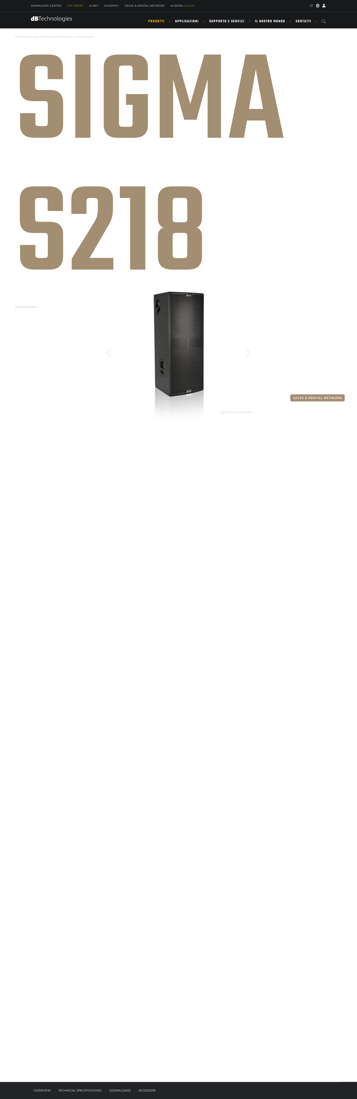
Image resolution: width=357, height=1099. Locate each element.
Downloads (120, 1090)
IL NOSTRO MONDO (270, 21)
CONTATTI (303, 21)
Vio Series (75, 5)
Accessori (147, 1090)
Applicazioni (187, 21)
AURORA (183, 5)
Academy (111, 5)
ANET (94, 5)
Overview (42, 1090)
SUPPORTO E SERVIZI (227, 21)
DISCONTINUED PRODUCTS (53, 36)
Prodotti (156, 21)
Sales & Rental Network (317, 398)
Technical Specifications (80, 1090)
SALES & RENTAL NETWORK (145, 5)
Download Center (46, 5)
